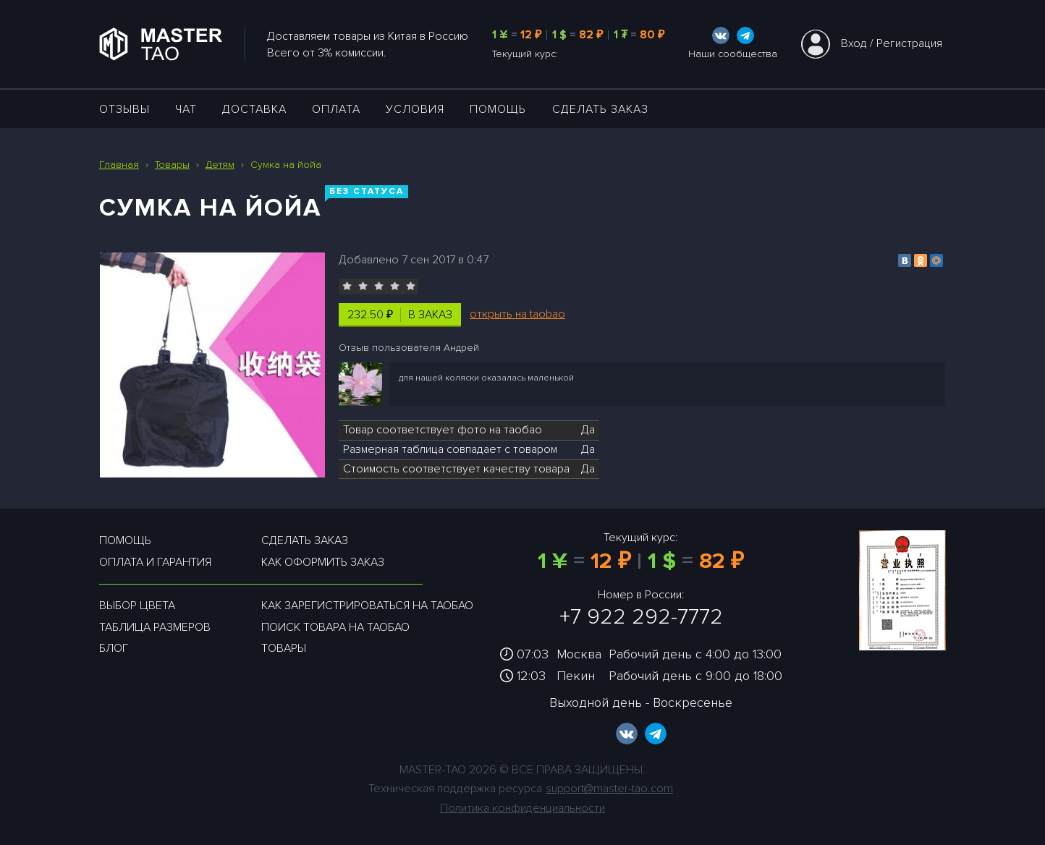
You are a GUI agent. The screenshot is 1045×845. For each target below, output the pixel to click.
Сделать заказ (600, 109)
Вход (854, 43)
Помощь (498, 109)
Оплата (336, 109)
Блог (113, 648)
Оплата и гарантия (155, 562)
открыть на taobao (517, 314)
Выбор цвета (137, 605)
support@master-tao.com (609, 788)
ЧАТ (186, 109)
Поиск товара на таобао (335, 627)
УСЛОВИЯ (415, 109)
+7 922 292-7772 (641, 616)
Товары (283, 648)
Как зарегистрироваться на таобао (367, 605)
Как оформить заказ (322, 562)
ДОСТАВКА (254, 109)
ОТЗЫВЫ (124, 109)
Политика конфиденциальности (522, 808)
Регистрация (909, 43)
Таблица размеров (155, 627)
